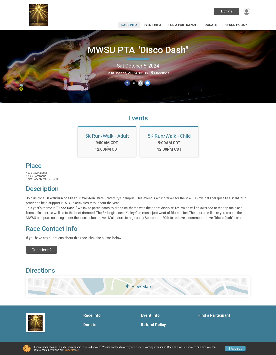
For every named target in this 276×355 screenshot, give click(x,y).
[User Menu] (246, 11)
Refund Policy (235, 25)
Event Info (152, 25)
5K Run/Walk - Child (169, 136)
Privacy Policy (71, 349)
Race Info (129, 25)
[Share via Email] (140, 83)
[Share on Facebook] (127, 83)
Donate (226, 11)
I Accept (235, 348)
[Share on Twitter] (134, 83)
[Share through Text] (147, 83)
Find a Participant (183, 25)
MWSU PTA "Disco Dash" (138, 50)
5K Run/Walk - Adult (107, 136)
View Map (138, 286)
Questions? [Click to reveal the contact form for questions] (41, 250)
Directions (161, 73)
